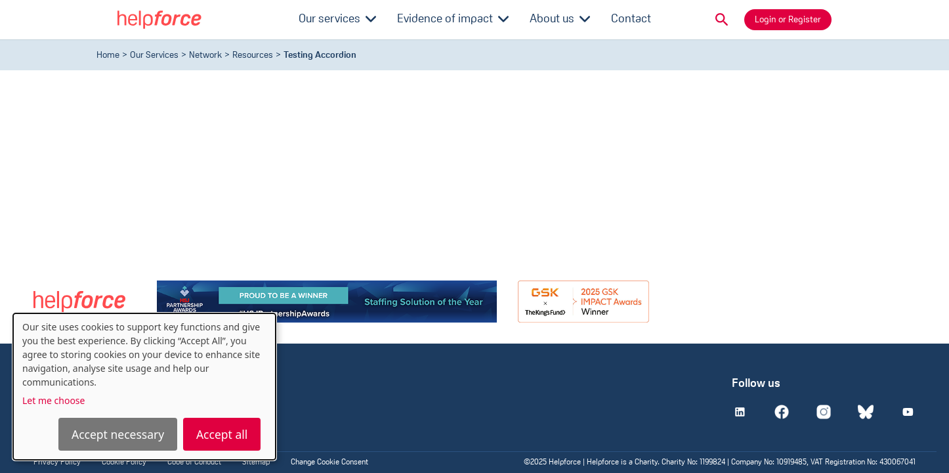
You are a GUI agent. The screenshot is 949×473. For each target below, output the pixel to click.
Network (205, 55)
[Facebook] (782, 412)
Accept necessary (118, 434)
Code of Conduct (194, 462)
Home (107, 55)
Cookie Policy (124, 462)
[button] (721, 19)
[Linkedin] (740, 412)
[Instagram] (824, 412)
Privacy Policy (57, 462)
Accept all (221, 434)
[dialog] (144, 386)
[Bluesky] (866, 412)
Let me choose (53, 400)
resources (252, 55)
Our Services (154, 55)
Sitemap (256, 462)
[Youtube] (908, 412)
